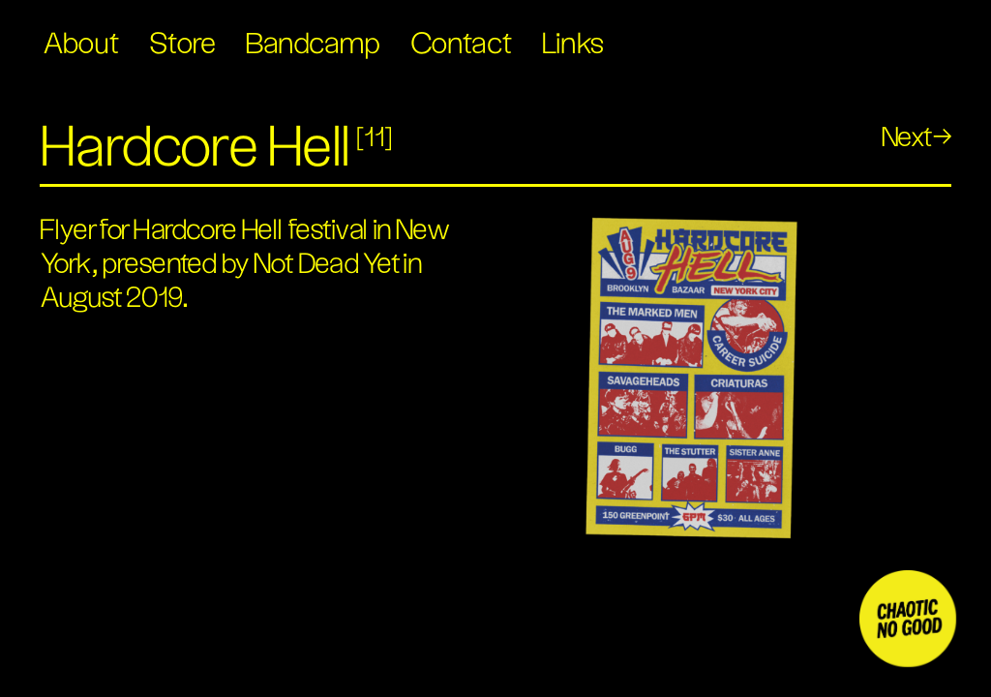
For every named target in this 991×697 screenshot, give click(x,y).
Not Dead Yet (326, 265)
